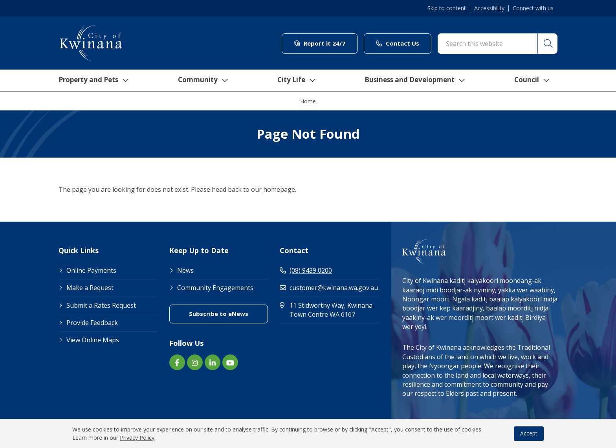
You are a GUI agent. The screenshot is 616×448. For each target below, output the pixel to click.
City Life (295, 80)
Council (533, 80)
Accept (528, 433)
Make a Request (90, 287)
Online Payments (91, 270)
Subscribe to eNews (218, 314)
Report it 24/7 (319, 43)
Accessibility (489, 8)
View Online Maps (92, 340)
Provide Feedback (92, 322)
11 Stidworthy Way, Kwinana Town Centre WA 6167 (329, 310)
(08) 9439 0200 (306, 270)
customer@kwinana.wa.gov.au (329, 287)
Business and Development (415, 80)
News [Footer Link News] (185, 270)
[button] (547, 43)
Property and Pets (91, 80)
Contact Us (397, 43)
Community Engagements (215, 287)
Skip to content (446, 8)
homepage (279, 189)
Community (201, 80)
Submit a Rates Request (101, 305)
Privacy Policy (137, 437)
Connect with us (533, 8)
